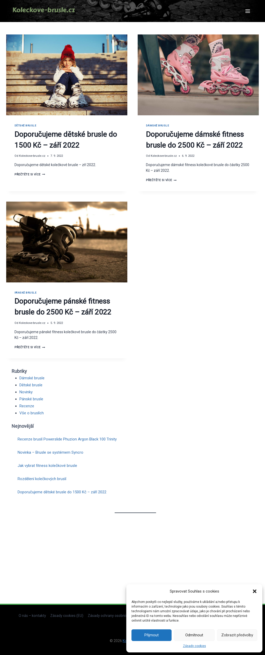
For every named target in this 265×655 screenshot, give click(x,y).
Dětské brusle (25, 125)
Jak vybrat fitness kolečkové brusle (47, 465)
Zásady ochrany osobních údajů (113, 616)
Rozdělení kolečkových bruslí (42, 478)
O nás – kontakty (32, 616)
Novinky (26, 392)
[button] (254, 591)
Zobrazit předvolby (237, 635)
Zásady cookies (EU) (66, 616)
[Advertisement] (135, 555)
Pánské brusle (25, 292)
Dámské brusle (157, 125)
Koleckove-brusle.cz (32, 156)
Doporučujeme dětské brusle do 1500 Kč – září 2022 (62, 492)
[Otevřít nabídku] (247, 11)
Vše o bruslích (31, 413)
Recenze (26, 406)
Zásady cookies (194, 646)
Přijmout (151, 635)
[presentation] (66, 74)
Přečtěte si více (29, 174)
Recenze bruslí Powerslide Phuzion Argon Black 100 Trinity (67, 439)
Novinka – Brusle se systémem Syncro (50, 452)
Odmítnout (194, 635)
